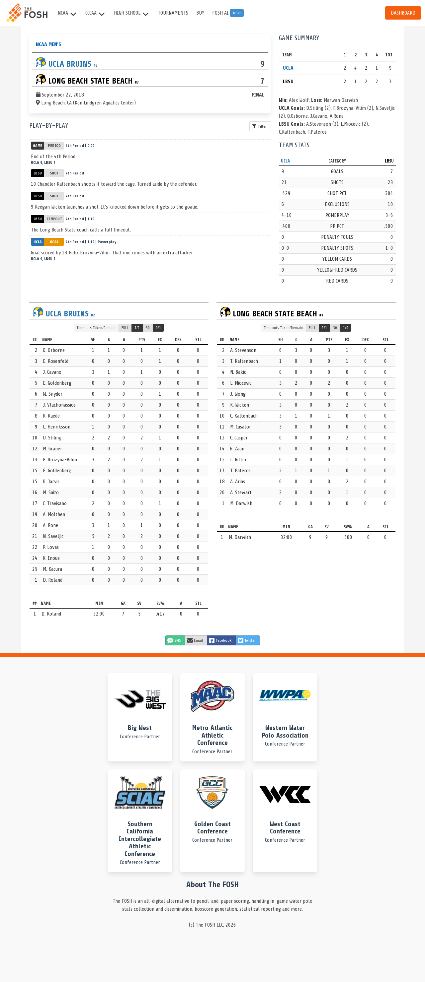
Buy (200, 13)
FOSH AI (228, 13)
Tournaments (173, 13)
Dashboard (403, 13)
